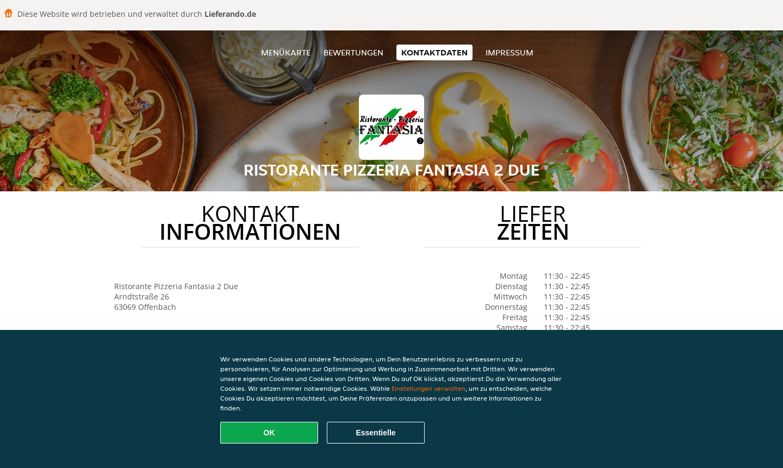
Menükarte (285, 52)
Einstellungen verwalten (428, 388)
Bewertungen (353, 52)
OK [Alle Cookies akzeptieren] (269, 432)
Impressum (509, 52)
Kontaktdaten (434, 52)
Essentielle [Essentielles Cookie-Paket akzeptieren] (375, 432)
